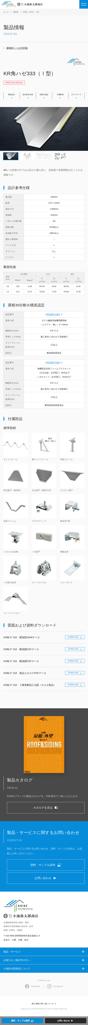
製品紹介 (11, 94)
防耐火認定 (44, 94)
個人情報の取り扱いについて (44, 1004)
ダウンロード (76, 94)
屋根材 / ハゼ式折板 (17, 48)
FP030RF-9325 (53, 314)
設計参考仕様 (28, 94)
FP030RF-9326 (53, 362)
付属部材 (60, 94)
